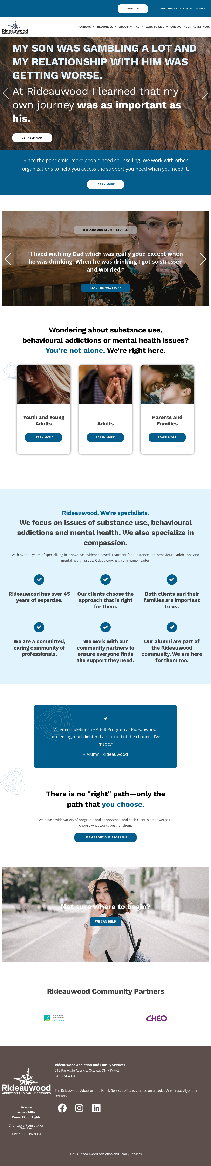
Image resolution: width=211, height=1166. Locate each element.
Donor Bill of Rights (26, 1117)
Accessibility (26, 1112)
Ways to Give (157, 27)
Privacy (26, 1107)
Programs (85, 27)
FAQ (138, 27)
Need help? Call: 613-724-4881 (182, 8)
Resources (107, 27)
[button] (5, 93)
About (125, 27)
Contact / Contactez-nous (190, 26)
